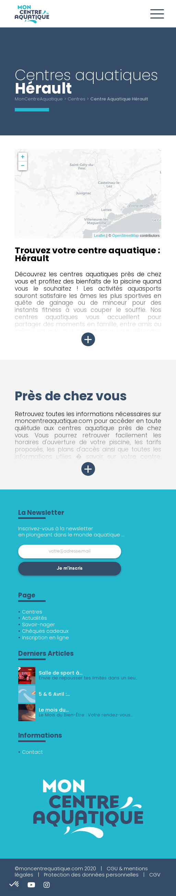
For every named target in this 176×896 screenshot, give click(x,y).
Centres (76, 99)
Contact (32, 752)
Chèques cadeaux (45, 631)
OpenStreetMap (125, 235)
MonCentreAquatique (39, 99)
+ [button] (23, 157)
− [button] (23, 166)
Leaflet (99, 235)
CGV (154, 874)
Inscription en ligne (45, 637)
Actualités (34, 618)
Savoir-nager (38, 624)
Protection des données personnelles (91, 874)
